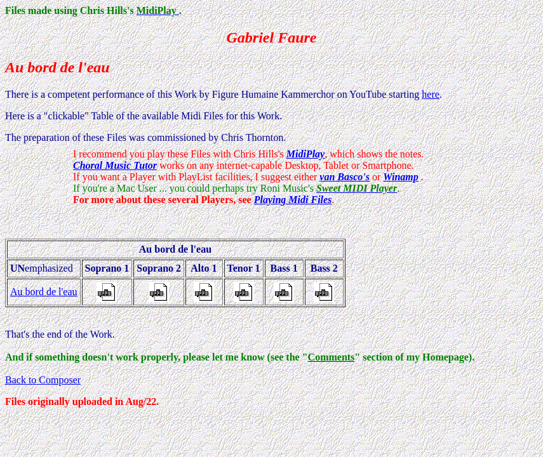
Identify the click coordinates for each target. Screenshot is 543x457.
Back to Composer (43, 379)
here (430, 94)
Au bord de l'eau (43, 291)
